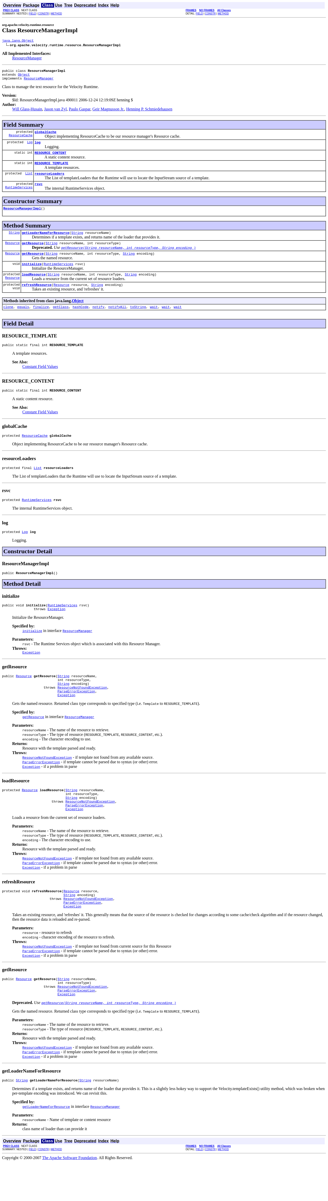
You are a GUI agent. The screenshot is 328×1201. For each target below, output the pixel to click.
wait (154, 320)
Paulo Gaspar (79, 112)
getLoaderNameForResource (45, 241)
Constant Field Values (40, 381)
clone (8, 320)
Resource (12, 253)
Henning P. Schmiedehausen (149, 112)
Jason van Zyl (55, 112)
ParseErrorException (76, 716)
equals (23, 320)
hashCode (80, 320)
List (28, 180)
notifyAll (117, 320)
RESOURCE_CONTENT (50, 158)
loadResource (34, 286)
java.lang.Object (18, 41)
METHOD (56, 13)
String (14, 241)
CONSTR (43, 13)
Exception (56, 629)
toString (138, 320)
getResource (33, 253)
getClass (61, 320)
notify (98, 320)
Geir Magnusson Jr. (108, 112)
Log (30, 146)
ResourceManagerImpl (22, 216)
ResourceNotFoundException (82, 711)
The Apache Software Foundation (69, 1196)
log (37, 146)
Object (24, 76)
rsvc (38, 191)
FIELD (32, 13)
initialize (32, 275)
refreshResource (37, 297)
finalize (41, 320)
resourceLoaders (49, 180)
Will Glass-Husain (27, 112)
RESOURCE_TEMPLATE (51, 169)
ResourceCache (21, 140)
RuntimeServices (18, 195)
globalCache (45, 135)
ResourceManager (27, 59)
